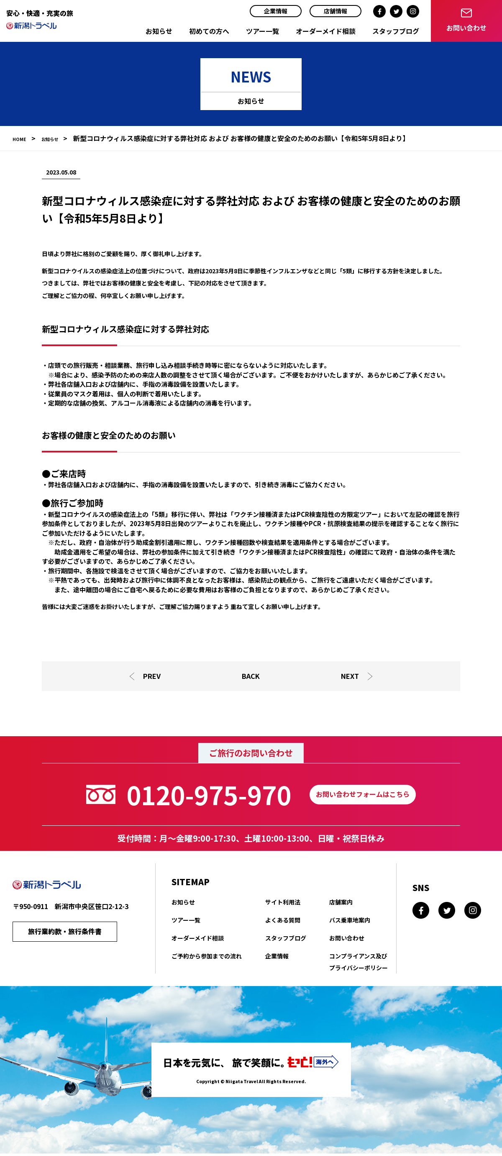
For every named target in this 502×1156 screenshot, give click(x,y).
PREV (151, 677)
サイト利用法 (282, 904)
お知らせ (159, 31)
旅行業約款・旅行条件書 (65, 935)
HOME (22, 138)
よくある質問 (282, 922)
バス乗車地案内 (349, 922)
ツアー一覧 (262, 31)
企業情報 (275, 11)
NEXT (351, 677)
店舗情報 (335, 11)
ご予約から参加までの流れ (207, 958)
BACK (251, 677)
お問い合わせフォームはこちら (363, 796)
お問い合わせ (346, 940)
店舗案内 (341, 904)
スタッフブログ (395, 31)
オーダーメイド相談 (326, 31)
